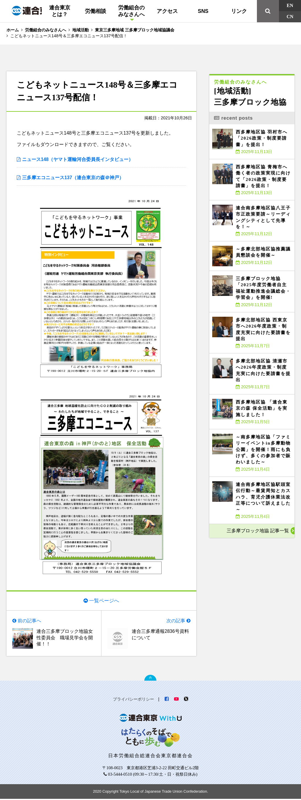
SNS (203, 11)
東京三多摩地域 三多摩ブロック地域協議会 (134, 30)
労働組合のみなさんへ (131, 11)
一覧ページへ (104, 601)
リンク (239, 11)
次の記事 (175, 621)
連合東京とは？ (59, 11)
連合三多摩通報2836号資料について (160, 635)
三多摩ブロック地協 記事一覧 (258, 530)
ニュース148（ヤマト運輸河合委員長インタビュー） (77, 159)
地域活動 (80, 30)
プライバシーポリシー (133, 700)
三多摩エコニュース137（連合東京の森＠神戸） (73, 177)
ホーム (12, 30)
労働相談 (95, 11)
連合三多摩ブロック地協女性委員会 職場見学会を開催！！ (64, 638)
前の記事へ (29, 621)
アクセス (167, 11)
